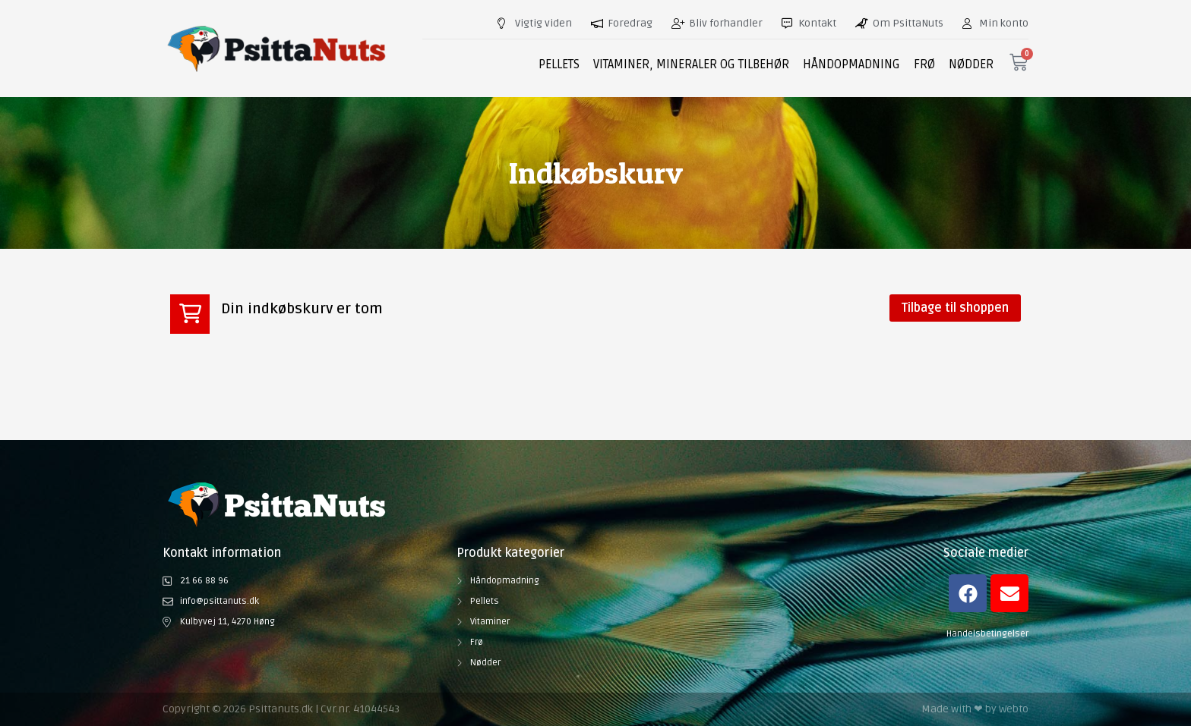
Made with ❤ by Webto (974, 708)
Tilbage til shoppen (955, 308)
